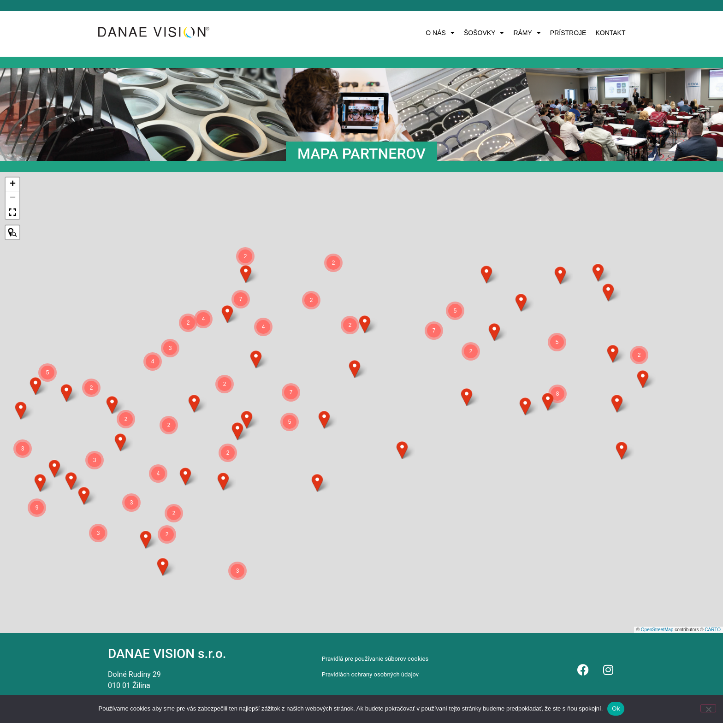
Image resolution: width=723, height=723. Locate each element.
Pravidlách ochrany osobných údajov (370, 674)
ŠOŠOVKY (484, 32)
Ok (616, 708)
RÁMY (526, 32)
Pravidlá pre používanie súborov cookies (375, 658)
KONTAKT (610, 32)
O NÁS (440, 32)
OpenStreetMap (657, 629)
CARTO (713, 629)
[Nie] (708, 708)
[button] (440, 33)
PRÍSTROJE (568, 32)
